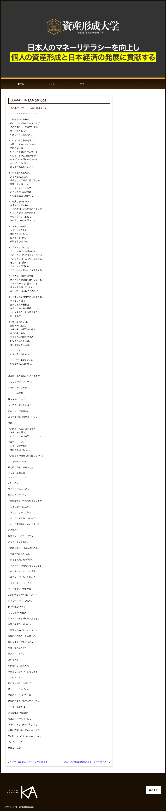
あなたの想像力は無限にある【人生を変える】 (86, 762)
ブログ (51, 84)
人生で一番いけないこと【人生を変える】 (30, 762)
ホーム (21, 84)
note (82, 84)
